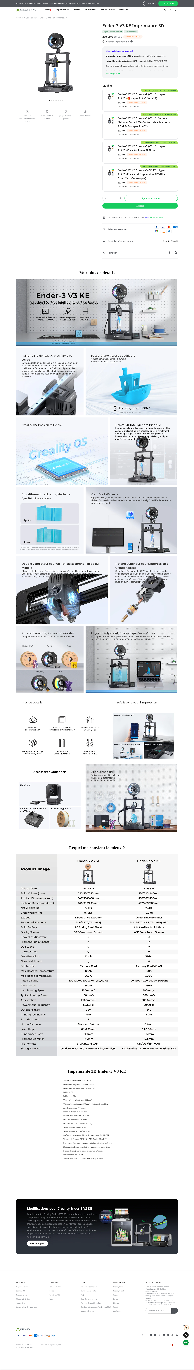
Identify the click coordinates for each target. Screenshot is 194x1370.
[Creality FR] (26, 9)
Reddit (115, 1307)
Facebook (116, 1295)
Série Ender (32, 17)
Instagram (117, 1299)
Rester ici (150, 3)
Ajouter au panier (151, 198)
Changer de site (168, 3)
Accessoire (123, 9)
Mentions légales (87, 1311)
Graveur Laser (90, 9)
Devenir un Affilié (54, 1295)
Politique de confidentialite (91, 1303)
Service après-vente (88, 1291)
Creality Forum (118, 1287)
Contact (51, 1291)
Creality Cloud (118, 1291)
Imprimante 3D (62, 9)
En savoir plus (156, 217)
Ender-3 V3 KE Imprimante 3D (53, 17)
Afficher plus (113, 73)
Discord (116, 1303)
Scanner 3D (20, 1291)
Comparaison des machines (26, 1307)
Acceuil (20, 17)
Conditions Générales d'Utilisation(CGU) (96, 1307)
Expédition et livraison (89, 1287)
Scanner (76, 9)
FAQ (82, 1295)
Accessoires (20, 1303)
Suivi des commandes (89, 1299)
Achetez (140, 205)
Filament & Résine (107, 9)
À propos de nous (55, 1287)
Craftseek (116, 1311)
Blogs (50, 1299)
